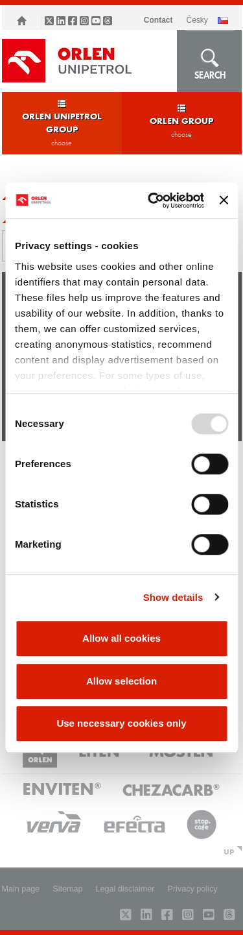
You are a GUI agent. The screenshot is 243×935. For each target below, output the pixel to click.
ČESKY (196, 20)
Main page (21, 888)
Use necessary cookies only (121, 723)
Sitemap (67, 888)
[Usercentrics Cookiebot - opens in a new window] (152, 200)
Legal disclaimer (125, 888)
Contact (158, 20)
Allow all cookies (121, 638)
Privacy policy (193, 888)
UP (229, 851)
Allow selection (121, 680)
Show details (173, 597)
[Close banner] (223, 200)
